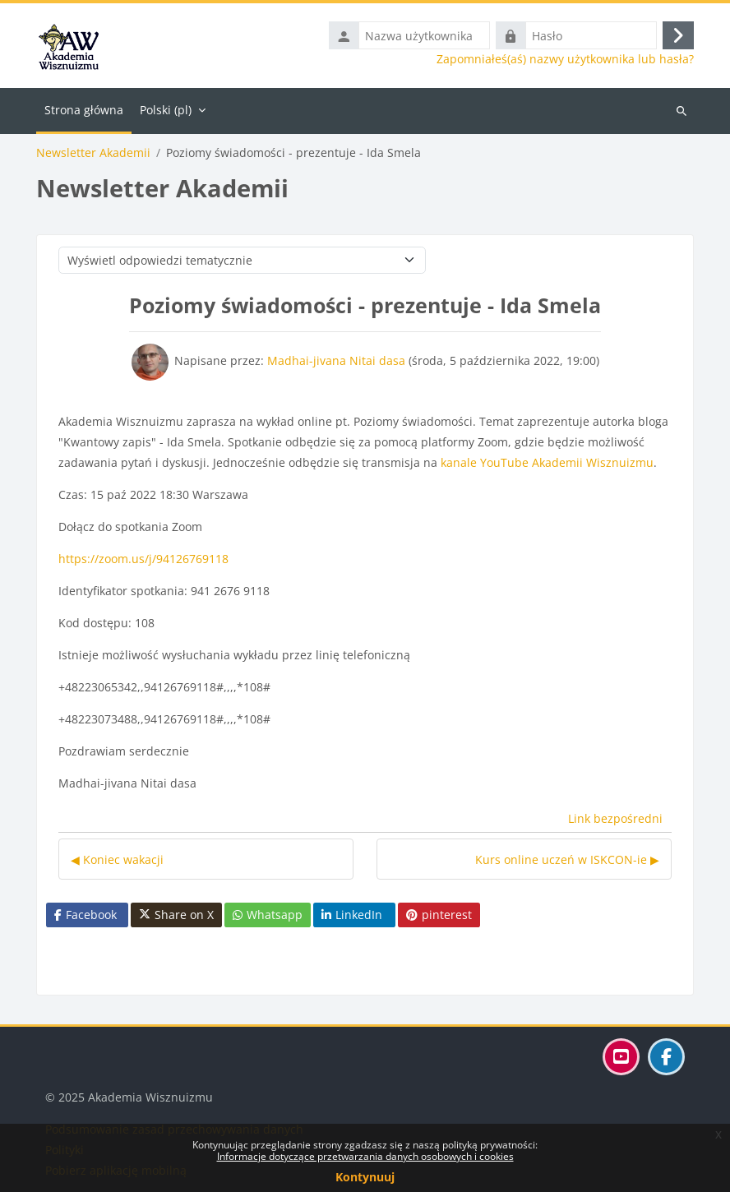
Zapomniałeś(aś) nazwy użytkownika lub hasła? (565, 59)
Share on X (176, 915)
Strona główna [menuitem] (83, 110)
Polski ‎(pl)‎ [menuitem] (166, 110)
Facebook (85, 914)
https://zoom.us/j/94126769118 (143, 558)
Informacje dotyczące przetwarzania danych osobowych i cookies (365, 1156)
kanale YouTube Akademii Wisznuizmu (547, 462)
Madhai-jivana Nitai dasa (336, 360)
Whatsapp (268, 914)
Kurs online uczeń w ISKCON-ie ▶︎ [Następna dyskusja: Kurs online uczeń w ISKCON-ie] (567, 859)
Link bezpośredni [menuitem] (615, 818)
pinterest (439, 914)
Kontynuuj (365, 1177)
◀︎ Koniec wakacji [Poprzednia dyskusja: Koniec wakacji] (117, 859)
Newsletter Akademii (93, 153)
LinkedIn (351, 914)
